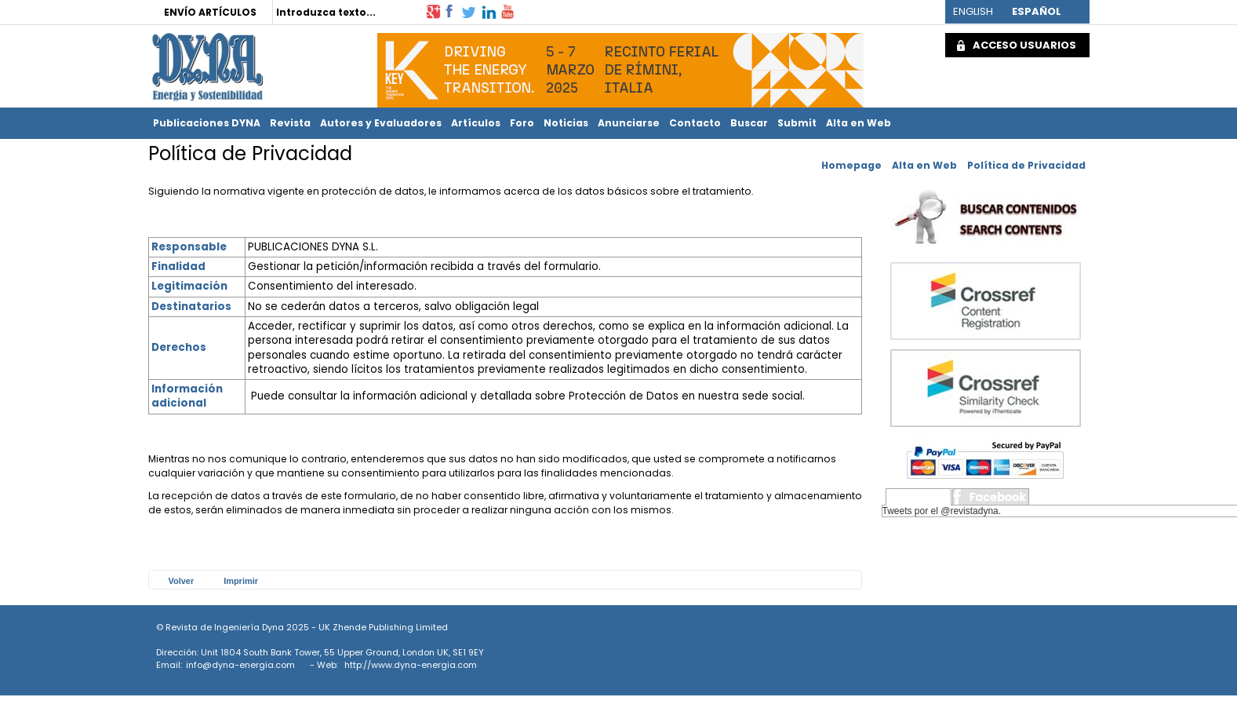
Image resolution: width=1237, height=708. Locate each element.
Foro (522, 123)
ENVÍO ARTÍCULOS (210, 12)
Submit (797, 123)
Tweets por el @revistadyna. (942, 510)
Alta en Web (858, 123)
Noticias (566, 123)
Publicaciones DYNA (206, 123)
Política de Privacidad (1026, 165)
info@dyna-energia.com (240, 665)
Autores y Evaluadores (381, 123)
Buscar (749, 123)
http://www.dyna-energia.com (410, 665)
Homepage (851, 165)
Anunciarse (629, 123)
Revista (290, 123)
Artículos (475, 123)
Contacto (695, 123)
